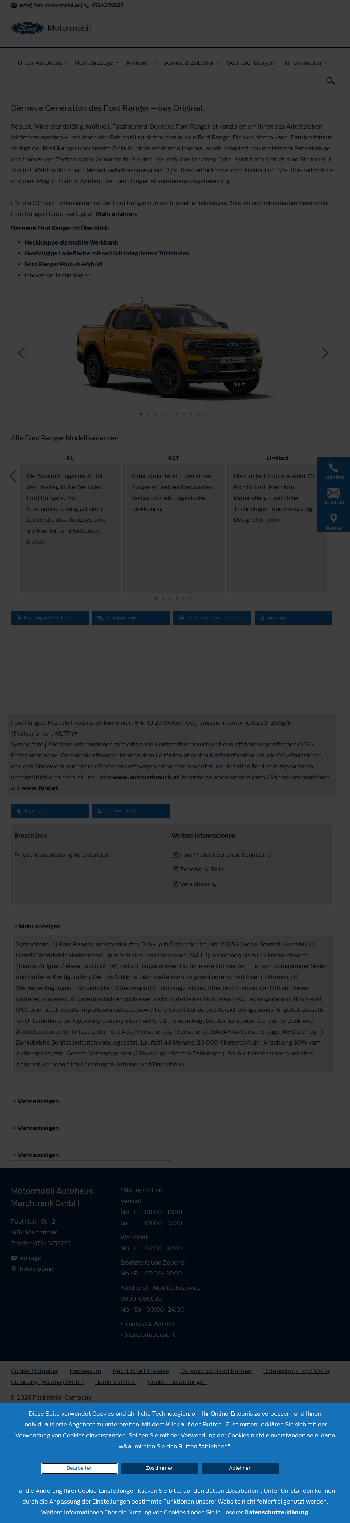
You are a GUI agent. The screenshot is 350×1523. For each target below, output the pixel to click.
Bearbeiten (80, 1468)
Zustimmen (160, 1468)
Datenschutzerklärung (276, 1512)
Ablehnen (240, 1468)
